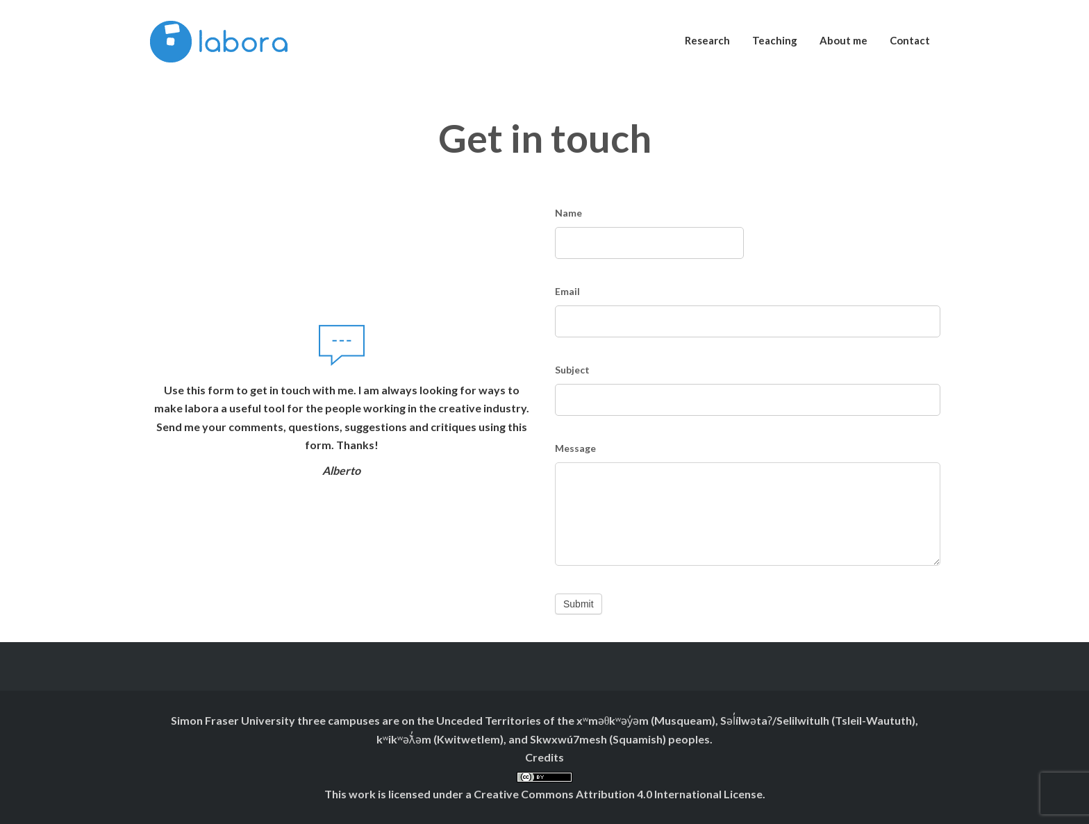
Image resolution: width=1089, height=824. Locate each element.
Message (575, 448)
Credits (544, 757)
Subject (572, 370)
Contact (910, 40)
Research (707, 40)
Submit (578, 603)
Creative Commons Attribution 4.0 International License (618, 793)
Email (567, 291)
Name (568, 213)
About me (843, 40)
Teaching (774, 40)
